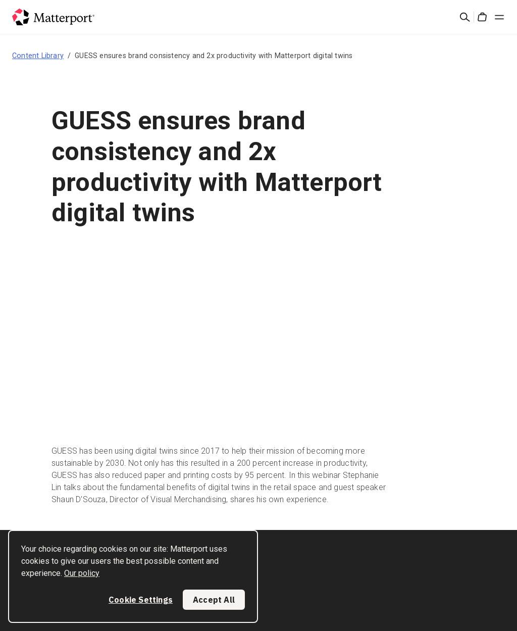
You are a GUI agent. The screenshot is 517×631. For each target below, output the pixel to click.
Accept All (214, 600)
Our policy (81, 573)
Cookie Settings (141, 600)
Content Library (38, 56)
